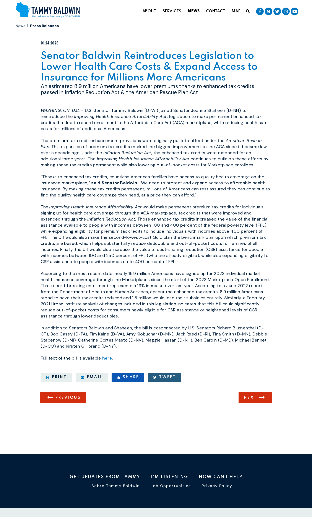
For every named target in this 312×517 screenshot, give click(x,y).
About (149, 11)
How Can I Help (220, 477)
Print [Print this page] (56, 401)
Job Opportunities (171, 487)
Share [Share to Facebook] (128, 401)
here (107, 382)
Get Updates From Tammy (105, 477)
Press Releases (44, 25)
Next (250, 422)
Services (171, 11)
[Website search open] (248, 11)
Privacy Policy (217, 487)
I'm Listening (169, 477)
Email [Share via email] (91, 401)
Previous (68, 422)
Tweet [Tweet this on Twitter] (164, 401)
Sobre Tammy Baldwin (115, 487)
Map (236, 11)
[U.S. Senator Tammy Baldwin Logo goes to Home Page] (49, 10)
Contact (215, 11)
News (194, 11)
